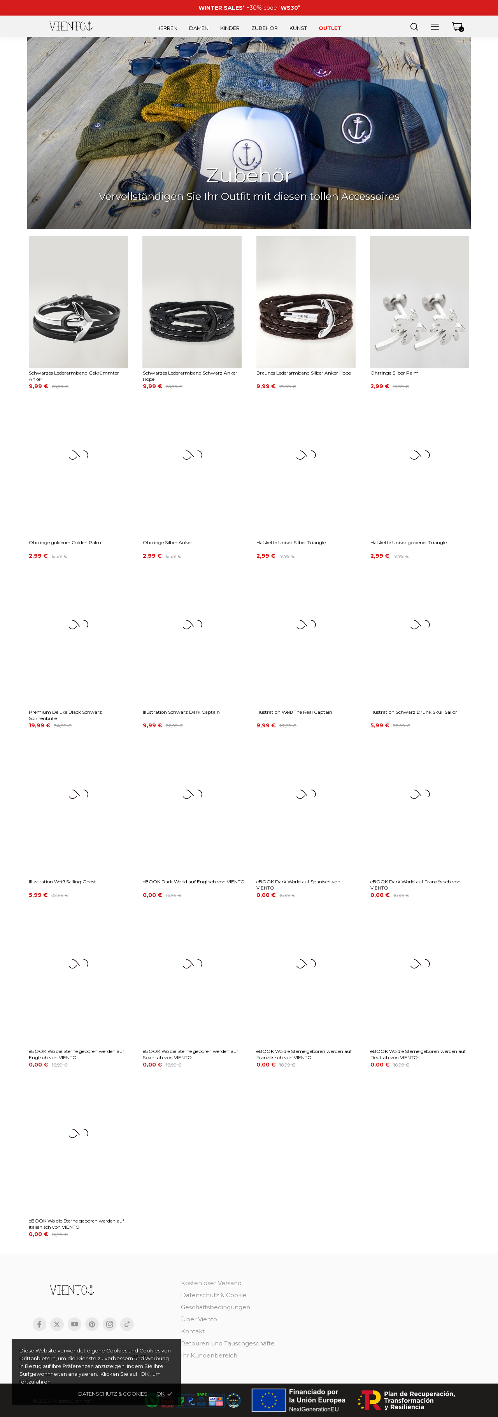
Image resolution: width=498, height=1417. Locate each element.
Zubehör (264, 28)
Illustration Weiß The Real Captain (294, 712)
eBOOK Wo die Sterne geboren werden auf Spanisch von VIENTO (190, 1054)
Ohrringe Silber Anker (167, 542)
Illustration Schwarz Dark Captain (181, 712)
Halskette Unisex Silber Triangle (291, 542)
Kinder (230, 28)
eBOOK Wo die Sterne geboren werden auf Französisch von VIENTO (304, 1054)
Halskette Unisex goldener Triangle (408, 542)
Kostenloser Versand (211, 1283)
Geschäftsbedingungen (215, 1307)
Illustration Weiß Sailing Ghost (62, 882)
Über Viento (199, 1319)
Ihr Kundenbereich (209, 1355)
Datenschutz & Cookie (214, 1295)
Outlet (330, 28)
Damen (199, 28)
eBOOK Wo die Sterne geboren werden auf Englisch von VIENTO (76, 1054)
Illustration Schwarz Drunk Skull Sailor (413, 712)
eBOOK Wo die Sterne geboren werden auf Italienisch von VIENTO (76, 1224)
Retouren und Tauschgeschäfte (228, 1343)
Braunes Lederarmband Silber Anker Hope (303, 373)
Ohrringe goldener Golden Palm (65, 542)
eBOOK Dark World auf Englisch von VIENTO (194, 882)
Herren (166, 28)
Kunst (298, 28)
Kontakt (193, 1331)
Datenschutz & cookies (112, 1394)
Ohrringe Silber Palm (394, 373)
